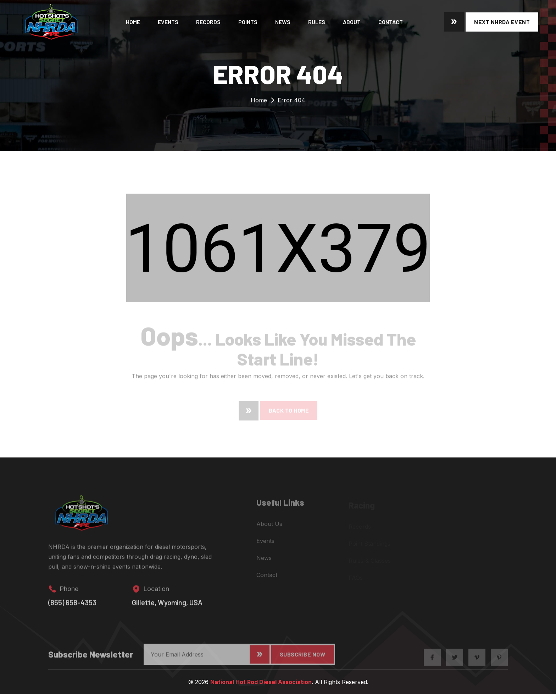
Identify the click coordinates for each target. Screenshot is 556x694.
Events (168, 21)
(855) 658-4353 (72, 607)
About (352, 21)
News (282, 21)
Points (247, 21)
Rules (316, 21)
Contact (390, 21)
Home (133, 21)
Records (208, 21)
